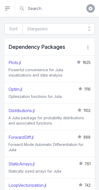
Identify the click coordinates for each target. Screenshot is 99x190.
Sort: (13, 28)
